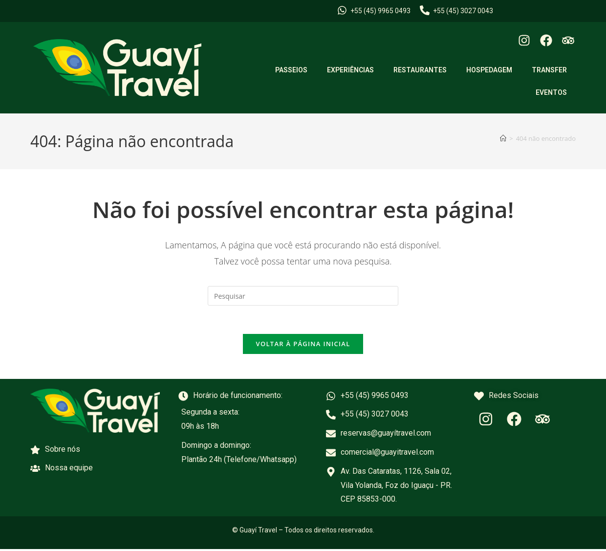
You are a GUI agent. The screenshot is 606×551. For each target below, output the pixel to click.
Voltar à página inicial (303, 345)
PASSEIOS (291, 70)
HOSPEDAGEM (489, 70)
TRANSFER (549, 70)
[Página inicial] (503, 138)
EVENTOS (551, 92)
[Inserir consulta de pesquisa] (303, 296)
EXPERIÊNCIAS (350, 70)
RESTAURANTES (420, 70)
